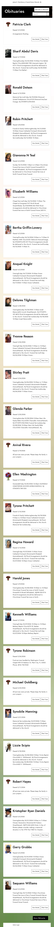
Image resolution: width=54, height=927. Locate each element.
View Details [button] (35, 39)
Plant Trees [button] (45, 39)
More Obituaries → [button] (40, 918)
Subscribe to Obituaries (41, 9)
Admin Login (16, 925)
